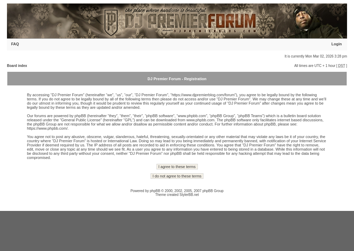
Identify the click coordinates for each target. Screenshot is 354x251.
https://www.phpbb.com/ (47, 128)
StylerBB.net (189, 195)
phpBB (155, 191)
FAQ (15, 44)
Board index (17, 66)
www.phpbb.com (200, 120)
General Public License (80, 120)
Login (336, 44)
